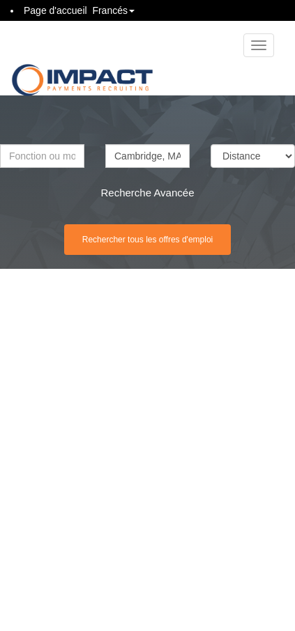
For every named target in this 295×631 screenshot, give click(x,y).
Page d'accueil (55, 10)
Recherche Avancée (148, 192)
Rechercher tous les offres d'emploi (147, 239)
